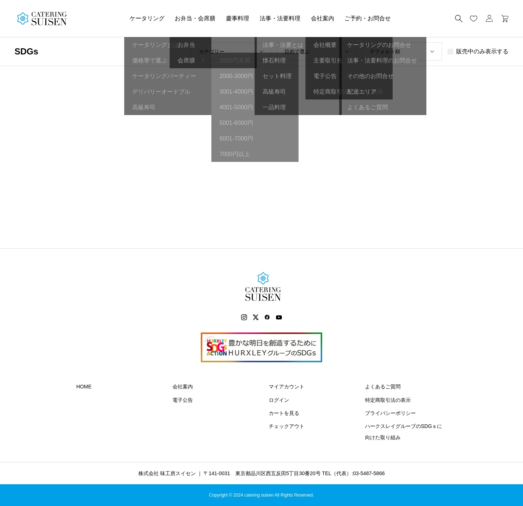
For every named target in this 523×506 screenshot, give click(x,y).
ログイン (279, 400)
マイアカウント (286, 386)
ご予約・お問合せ (367, 18)
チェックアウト (286, 426)
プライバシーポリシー (390, 413)
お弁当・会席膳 (195, 18)
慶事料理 (237, 18)
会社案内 (322, 18)
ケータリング (147, 18)
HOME (84, 386)
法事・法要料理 (280, 18)
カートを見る (284, 413)
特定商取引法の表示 (388, 400)
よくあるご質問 (383, 386)
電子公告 (183, 400)
